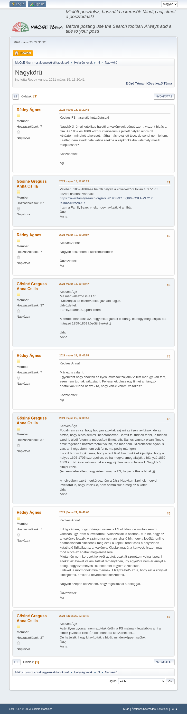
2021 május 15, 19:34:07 (74, 234)
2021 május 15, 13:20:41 (74, 109)
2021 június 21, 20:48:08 (74, 512)
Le (15, 96)
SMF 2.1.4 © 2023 (20, 708)
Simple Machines (42, 708)
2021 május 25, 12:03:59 (74, 418)
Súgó (126, 708)
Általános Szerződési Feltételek (150, 708)
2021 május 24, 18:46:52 (74, 355)
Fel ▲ (174, 708)
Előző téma (134, 83)
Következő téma (159, 83)
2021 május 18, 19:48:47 (74, 283)
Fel (16, 662)
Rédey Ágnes (29, 110)
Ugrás (113, 681)
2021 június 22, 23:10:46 (74, 615)
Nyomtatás (164, 96)
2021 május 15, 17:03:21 (74, 181)
